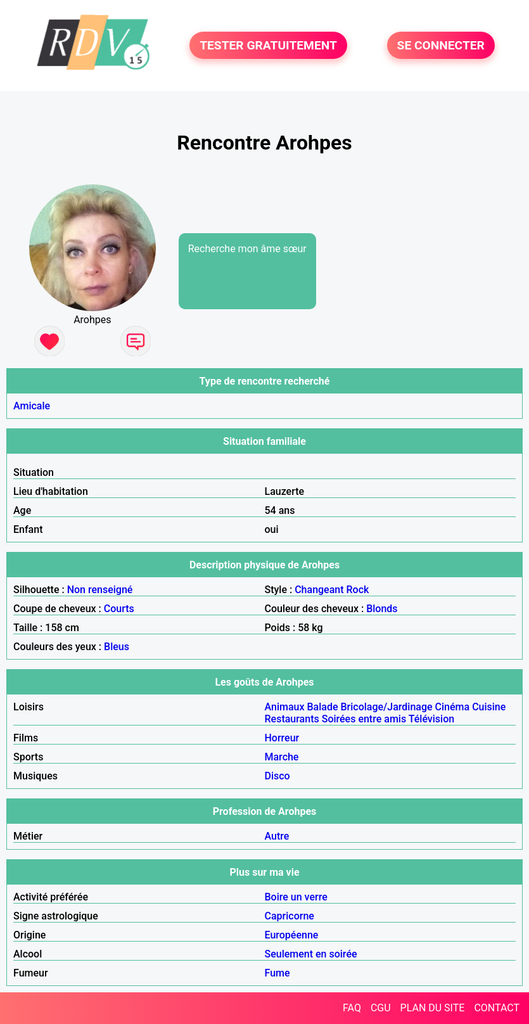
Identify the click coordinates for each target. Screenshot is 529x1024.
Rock (358, 590)
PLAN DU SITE (432, 1008)
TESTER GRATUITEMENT (268, 45)
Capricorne (289, 916)
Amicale (31, 406)
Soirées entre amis (364, 719)
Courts (119, 609)
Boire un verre (296, 897)
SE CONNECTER (441, 45)
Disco (277, 776)
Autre (277, 836)
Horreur (282, 738)
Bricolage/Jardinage (386, 707)
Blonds (381, 609)
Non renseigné (100, 590)
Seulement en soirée (311, 954)
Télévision (431, 719)
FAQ (352, 1008)
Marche (282, 757)
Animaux (285, 707)
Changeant (319, 590)
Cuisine (489, 707)
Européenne (292, 935)
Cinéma (452, 707)
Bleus (116, 647)
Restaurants (292, 719)
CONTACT (496, 1008)
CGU (381, 1008)
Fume (277, 973)
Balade (322, 707)
